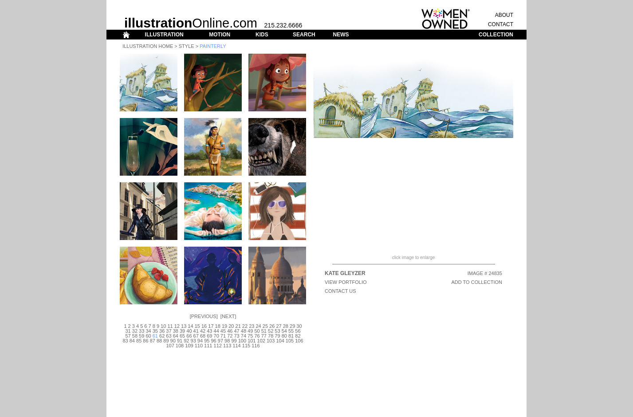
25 (265, 326)
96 (213, 340)
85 (139, 340)
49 (250, 331)
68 (202, 335)
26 (272, 326)
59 (141, 335)
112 (218, 345)
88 (159, 340)
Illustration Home (147, 46)
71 (223, 335)
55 (291, 331)
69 (209, 335)
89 (166, 340)
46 (229, 331)
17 (210, 326)
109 (189, 345)
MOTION (219, 34)
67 (196, 335)
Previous (203, 316)
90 (173, 340)
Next (228, 316)
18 (217, 326)
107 (170, 345)
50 (256, 331)
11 (170, 326)
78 (270, 335)
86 (145, 340)
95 (206, 340)
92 (186, 340)
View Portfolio (346, 282)
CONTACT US (340, 291)
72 (229, 335)
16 (204, 326)
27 (278, 326)
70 (216, 335)
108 (180, 345)
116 (255, 345)
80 (284, 335)
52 (270, 331)
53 (277, 331)
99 (233, 340)
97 (220, 340)
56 (297, 331)
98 (227, 340)
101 (252, 340)
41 (196, 331)
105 (290, 340)
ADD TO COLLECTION (476, 282)
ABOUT (504, 15)
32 (135, 331)
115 (246, 345)
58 (135, 335)
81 (291, 335)
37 (168, 331)
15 (197, 326)
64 (175, 335)
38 (175, 331)
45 (223, 331)
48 (243, 331)
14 (190, 326)
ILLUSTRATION (164, 34)
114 (236, 345)
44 (216, 331)
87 (152, 340)
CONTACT (500, 24)
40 (189, 331)
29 (292, 326)
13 (183, 326)
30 (299, 326)
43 (209, 331)
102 (261, 340)
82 (297, 335)
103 (271, 340)
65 (182, 335)
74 (243, 335)
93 (193, 340)
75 (250, 335)
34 (148, 331)
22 (245, 326)
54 (284, 331)
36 (162, 331)
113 (227, 345)
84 (132, 340)
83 (125, 340)
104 (280, 340)
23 (251, 326)
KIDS (262, 34)
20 (231, 326)
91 (179, 340)
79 (277, 335)
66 (189, 335)
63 (168, 335)
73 (236, 335)
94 (200, 340)
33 (141, 331)
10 (163, 326)
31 (127, 331)
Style (186, 46)
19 (224, 326)
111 (208, 345)
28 (285, 326)
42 (202, 331)
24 (258, 326)
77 (264, 335)
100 (242, 340)
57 (127, 335)
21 (238, 326)
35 (155, 331)
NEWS (341, 34)
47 (236, 331)
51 (264, 331)
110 (199, 345)
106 (299, 340)
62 (162, 335)
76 (256, 335)
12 (177, 326)
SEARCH (304, 34)
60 (148, 335)
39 (182, 331)
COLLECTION (496, 34)
